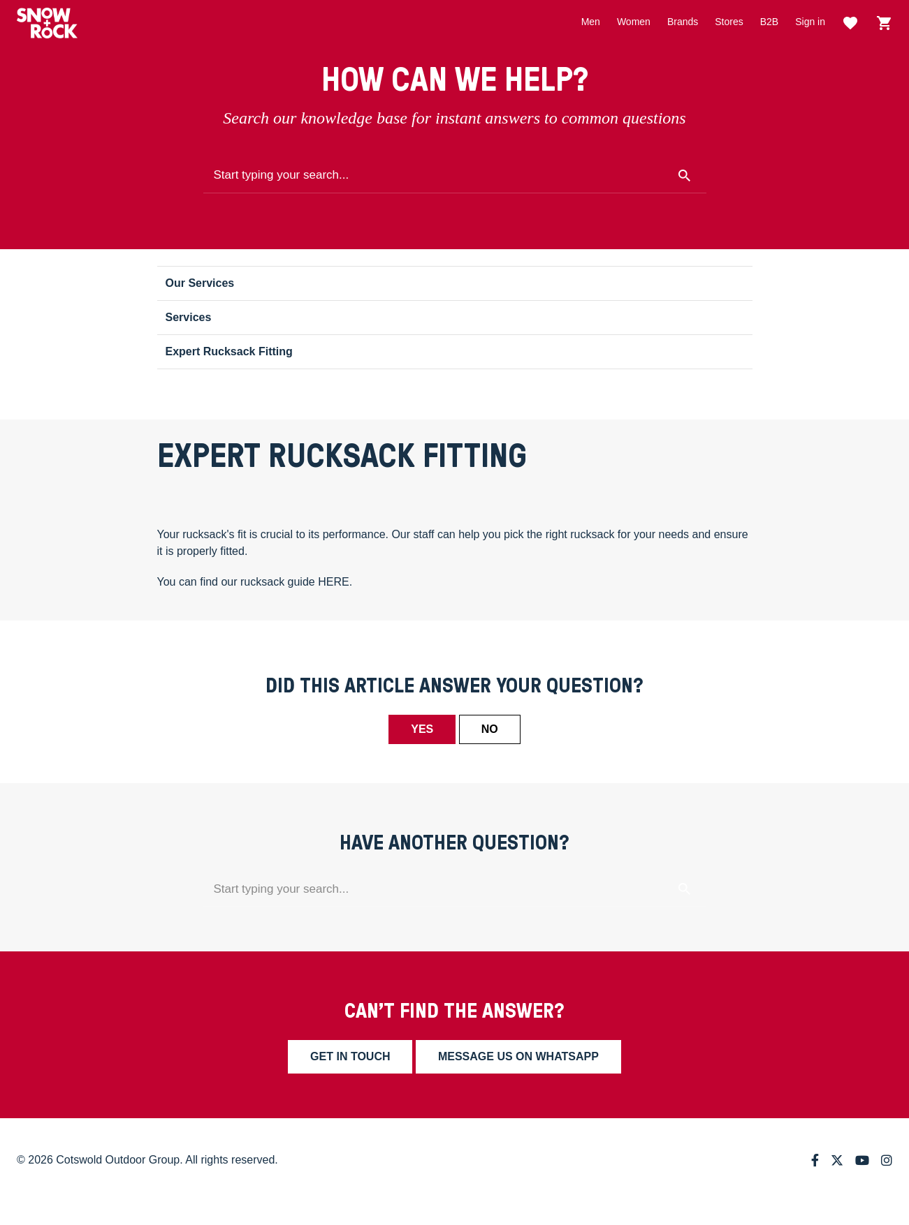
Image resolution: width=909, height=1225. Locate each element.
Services (189, 317)
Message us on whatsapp (518, 1056)
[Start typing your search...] (454, 175)
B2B (769, 21)
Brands (682, 21)
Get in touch (350, 1056)
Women (633, 21)
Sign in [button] (810, 21)
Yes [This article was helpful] (422, 729)
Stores (729, 21)
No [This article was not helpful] (489, 729)
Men (590, 21)
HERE (333, 582)
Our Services (200, 283)
